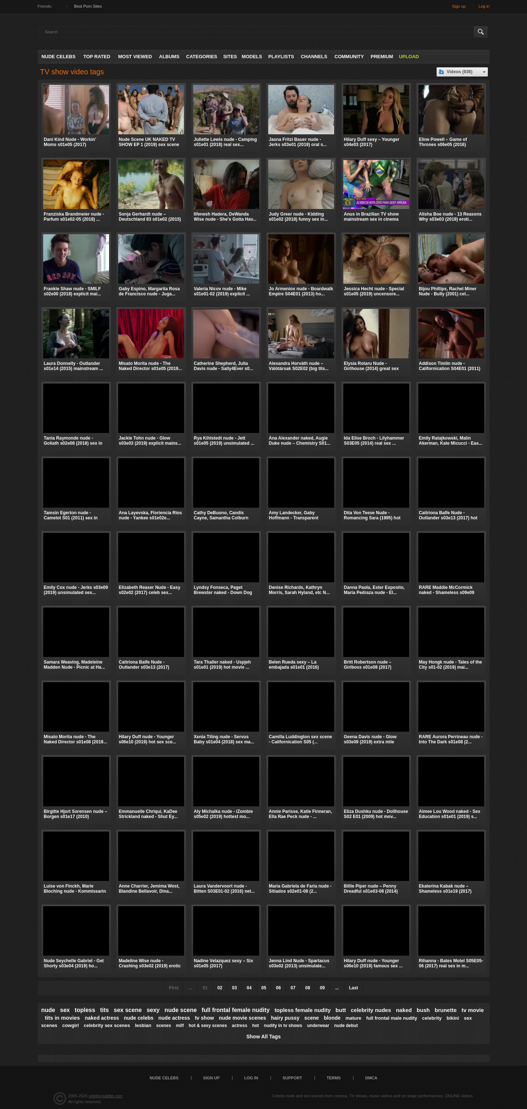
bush (423, 1010)
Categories (201, 56)
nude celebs (138, 1018)
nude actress (174, 1018)
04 (249, 987)
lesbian (143, 1025)
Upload (409, 56)
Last (353, 987)
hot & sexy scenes (208, 1025)
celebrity (431, 1018)
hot (255, 1025)
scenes (163, 1025)
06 (278, 987)
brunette (446, 1010)
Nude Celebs (58, 56)
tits (104, 1010)
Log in (484, 6)
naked (404, 1010)
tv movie (472, 1010)
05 (263, 987)
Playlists (281, 56)
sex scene (128, 1010)
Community (349, 56)
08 (307, 987)
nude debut (346, 1025)
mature (353, 1018)
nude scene (181, 1010)
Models (252, 56)
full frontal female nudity (236, 1010)
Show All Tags (263, 1036)
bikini (452, 1018)
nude (48, 1010)
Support (292, 1078)
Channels (314, 56)
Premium (382, 56)
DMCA (371, 1078)
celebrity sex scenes (107, 1025)
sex (65, 1010)
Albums (169, 56)
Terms (333, 1078)
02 (219, 987)
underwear (318, 1025)
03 (234, 987)
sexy (153, 1010)
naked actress (102, 1018)
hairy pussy (285, 1018)
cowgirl (70, 1025)
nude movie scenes (242, 1018)
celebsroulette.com (105, 1096)
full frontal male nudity (391, 1018)
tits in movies (62, 1018)
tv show (204, 1018)
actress (239, 1025)
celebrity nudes (371, 1010)
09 (322, 987)
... (337, 987)
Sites (230, 56)
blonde (332, 1018)
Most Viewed (135, 56)
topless (85, 1010)
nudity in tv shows (283, 1025)
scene (311, 1018)
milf (180, 1025)
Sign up (459, 6)
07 (293, 987)
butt (341, 1010)
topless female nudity (302, 1010)
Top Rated (97, 56)
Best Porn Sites (88, 6)
